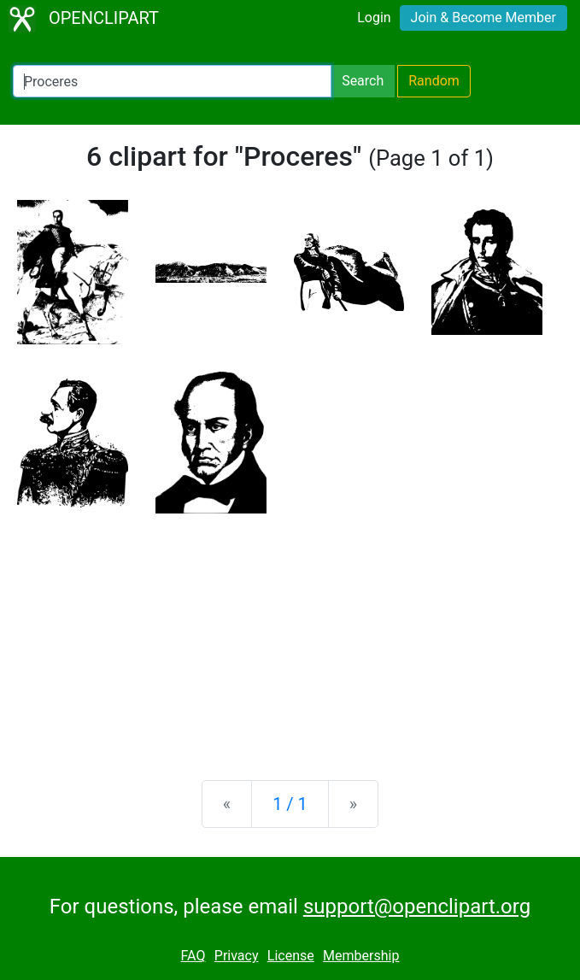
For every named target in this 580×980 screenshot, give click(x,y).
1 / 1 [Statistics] (290, 804)
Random (434, 81)
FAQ (193, 956)
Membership (361, 956)
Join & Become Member (483, 17)
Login (373, 17)
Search (363, 81)
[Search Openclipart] (172, 81)
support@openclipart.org (416, 906)
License (290, 956)
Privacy (236, 956)
